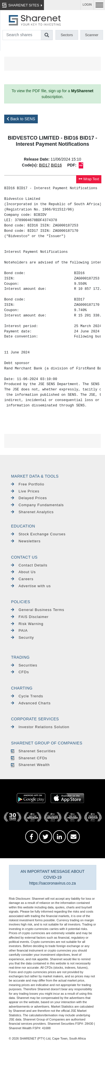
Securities (24, 665)
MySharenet (82, 91)
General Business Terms (37, 610)
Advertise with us (31, 586)
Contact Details (29, 565)
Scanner (92, 35)
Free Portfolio (27, 484)
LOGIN (87, 4)
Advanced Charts (31, 703)
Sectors (67, 35)
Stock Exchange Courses (38, 534)
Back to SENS (21, 119)
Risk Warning (27, 624)
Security (22, 637)
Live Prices (25, 491)
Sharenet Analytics (32, 512)
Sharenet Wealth (30, 765)
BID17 (44, 165)
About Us (23, 572)
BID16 (56, 165)
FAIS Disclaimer (29, 617)
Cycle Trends (27, 696)
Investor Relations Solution (40, 727)
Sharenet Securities (33, 751)
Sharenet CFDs (29, 758)
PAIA (19, 630)
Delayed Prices (29, 498)
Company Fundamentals (37, 505)
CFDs (20, 672)
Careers (22, 579)
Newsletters (26, 541)
